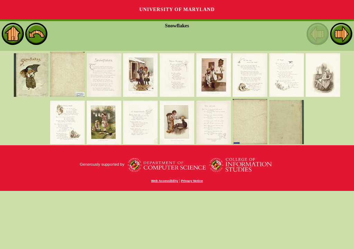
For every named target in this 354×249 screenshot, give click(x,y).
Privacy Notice (192, 181)
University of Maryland (177, 9)
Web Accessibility (164, 181)
